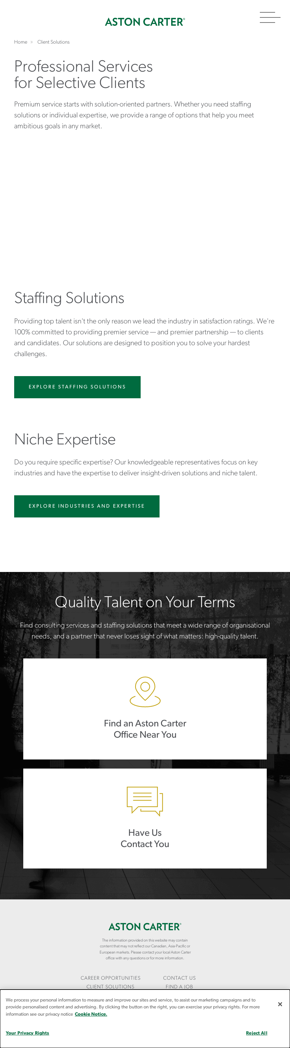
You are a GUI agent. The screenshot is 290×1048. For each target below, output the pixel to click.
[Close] (280, 1004)
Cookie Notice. (91, 1014)
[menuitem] (110, 978)
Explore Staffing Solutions (77, 387)
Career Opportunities (111, 978)
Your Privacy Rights (27, 1033)
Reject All (256, 1033)
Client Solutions (110, 987)
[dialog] (145, 1018)
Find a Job (179, 987)
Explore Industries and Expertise (87, 506)
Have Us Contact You (145, 818)
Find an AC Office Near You (145, 708)
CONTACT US (179, 978)
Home (145, 21)
